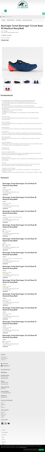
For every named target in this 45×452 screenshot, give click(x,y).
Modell (4, 20)
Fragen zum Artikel (27, 20)
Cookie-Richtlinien (23, 447)
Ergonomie (3, 415)
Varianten (18, 20)
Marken (3, 444)
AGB (1, 406)
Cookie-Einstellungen (28, 449)
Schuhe (3, 16)
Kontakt (2, 403)
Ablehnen (36, 449)
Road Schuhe (9, 16)
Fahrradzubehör (5, 432)
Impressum (3, 407)
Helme (3, 437)
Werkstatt (3, 412)
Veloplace (2, 417)
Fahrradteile (4, 434)
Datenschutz (3, 404)
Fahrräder (3, 430)
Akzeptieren (41, 449)
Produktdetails (11, 20)
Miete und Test (3, 414)
